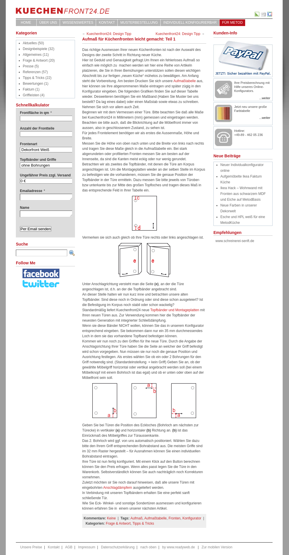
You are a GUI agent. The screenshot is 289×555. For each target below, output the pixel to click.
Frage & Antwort (35, 60)
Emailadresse (32, 191)
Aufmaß (136, 518)
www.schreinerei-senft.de (234, 241)
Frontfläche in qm (36, 113)
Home (26, 23)
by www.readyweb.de (178, 547)
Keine (111, 518)
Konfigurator (191, 518)
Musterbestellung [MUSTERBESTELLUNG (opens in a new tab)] (139, 23)
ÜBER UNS (48, 23)
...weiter (264, 98)
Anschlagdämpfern (117, 488)
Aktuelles (30, 43)
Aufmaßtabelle (185, 81)
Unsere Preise (31, 547)
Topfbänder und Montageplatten (174, 310)
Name (24, 208)
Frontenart (28, 144)
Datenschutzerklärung (118, 547)
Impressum (86, 547)
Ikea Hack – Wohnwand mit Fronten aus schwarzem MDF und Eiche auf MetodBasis (243, 194)
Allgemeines (32, 55)
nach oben (148, 547)
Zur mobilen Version (217, 547)
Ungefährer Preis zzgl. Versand (45, 175)
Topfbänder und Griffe (38, 160)
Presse (28, 66)
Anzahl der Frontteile (37, 128)
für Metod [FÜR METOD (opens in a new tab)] (232, 23)
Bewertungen (33, 84)
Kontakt (107, 23)
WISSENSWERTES (78, 23)
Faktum (28, 89)
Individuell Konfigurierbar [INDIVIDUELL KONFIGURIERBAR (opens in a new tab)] (190, 23)
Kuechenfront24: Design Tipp (109, 34)
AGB (68, 547)
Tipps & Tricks (33, 78)
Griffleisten (31, 95)
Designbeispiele (35, 49)
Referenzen (32, 72)
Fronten (174, 518)
